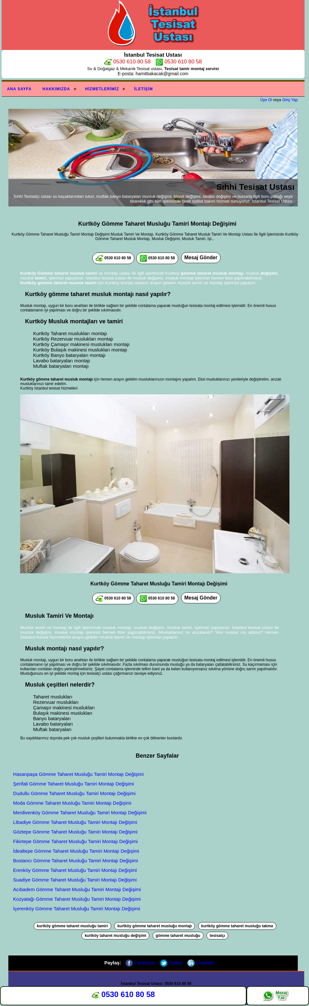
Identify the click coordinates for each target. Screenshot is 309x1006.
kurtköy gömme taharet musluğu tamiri (72, 926)
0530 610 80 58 (127, 62)
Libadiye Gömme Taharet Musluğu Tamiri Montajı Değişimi (75, 822)
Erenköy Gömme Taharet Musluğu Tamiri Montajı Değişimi (75, 870)
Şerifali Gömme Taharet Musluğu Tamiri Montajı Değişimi (73, 783)
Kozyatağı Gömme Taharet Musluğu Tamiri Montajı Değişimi (77, 899)
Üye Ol (266, 100)
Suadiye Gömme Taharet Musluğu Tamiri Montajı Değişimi (75, 879)
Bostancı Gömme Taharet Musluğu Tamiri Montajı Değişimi (75, 860)
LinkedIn (200, 962)
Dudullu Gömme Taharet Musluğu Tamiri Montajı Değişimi (74, 793)
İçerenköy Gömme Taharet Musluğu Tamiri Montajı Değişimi (76, 908)
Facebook (140, 962)
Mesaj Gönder (200, 257)
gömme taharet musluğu (178, 935)
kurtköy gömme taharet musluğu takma (237, 926)
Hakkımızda (56, 89)
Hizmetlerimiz (102, 89)
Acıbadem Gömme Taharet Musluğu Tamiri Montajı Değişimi (77, 889)
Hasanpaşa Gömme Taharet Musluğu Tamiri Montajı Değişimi (78, 774)
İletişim (143, 89)
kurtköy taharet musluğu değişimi (115, 935)
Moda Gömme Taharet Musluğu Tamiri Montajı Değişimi (72, 803)
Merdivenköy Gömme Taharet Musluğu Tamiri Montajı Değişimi (79, 812)
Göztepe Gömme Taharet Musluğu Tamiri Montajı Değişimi (75, 831)
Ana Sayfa (19, 89)
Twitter (171, 962)
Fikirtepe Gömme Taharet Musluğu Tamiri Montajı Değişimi (75, 841)
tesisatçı (217, 935)
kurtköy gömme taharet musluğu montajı (154, 926)
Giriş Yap (289, 100)
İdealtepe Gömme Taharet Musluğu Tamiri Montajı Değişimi (76, 851)
